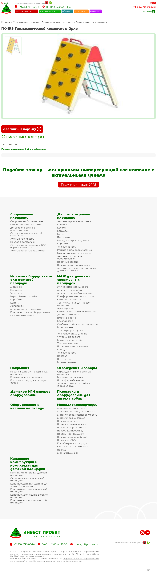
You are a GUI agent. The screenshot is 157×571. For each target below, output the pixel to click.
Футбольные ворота (68, 337)
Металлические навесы (71, 408)
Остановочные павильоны (72, 446)
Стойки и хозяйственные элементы (77, 324)
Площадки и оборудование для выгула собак (74, 395)
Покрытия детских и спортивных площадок (28, 372)
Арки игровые (65, 308)
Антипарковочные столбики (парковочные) (73, 384)
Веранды (62, 243)
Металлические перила (71, 418)
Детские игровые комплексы (74, 221)
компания (80, 11)
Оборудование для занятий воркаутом (26, 234)
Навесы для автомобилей (72, 437)
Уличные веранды (67, 343)
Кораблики (16, 299)
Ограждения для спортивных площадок (74, 372)
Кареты (14, 302)
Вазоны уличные (66, 362)
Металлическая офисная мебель (77, 415)
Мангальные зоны (67, 453)
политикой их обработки (69, 561)
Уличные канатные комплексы (28, 250)
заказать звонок (47, 11)
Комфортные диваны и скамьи (75, 296)
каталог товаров (23, 11)
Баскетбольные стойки (70, 340)
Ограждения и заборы (77, 368)
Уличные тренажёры (22, 238)
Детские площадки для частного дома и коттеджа (76, 269)
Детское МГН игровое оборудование (30, 393)
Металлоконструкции (77, 404)
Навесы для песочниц (70, 430)
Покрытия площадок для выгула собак (28, 381)
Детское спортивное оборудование (22, 228)
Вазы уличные (65, 327)
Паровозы (16, 290)
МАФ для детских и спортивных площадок (75, 279)
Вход (139, 7)
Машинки (16, 287)
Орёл (6, 3)
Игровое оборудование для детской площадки (31, 279)
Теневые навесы (66, 247)
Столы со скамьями (69, 299)
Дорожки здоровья (68, 314)
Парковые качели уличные (72, 346)
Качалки (62, 224)
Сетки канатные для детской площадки (27, 479)
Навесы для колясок (69, 421)
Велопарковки (65, 321)
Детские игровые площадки (73, 215)
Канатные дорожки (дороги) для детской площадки (29, 484)
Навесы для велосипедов (72, 424)
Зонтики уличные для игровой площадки (74, 303)
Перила (61, 449)
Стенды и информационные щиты (77, 311)
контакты (94, 11)
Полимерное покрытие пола (27, 377)
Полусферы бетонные (70, 380)
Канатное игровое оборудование (30, 312)
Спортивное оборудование (26, 221)
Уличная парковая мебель (72, 287)
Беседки (62, 349)
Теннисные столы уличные (72, 333)
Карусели (63, 231)
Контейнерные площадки (72, 443)
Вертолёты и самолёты (23, 296)
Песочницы (63, 237)
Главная (5, 22)
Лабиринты (16, 306)
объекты (66, 11)
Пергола (62, 356)
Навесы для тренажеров (71, 427)
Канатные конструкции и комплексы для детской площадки (27, 464)
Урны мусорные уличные (72, 330)
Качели (61, 227)
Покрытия (19, 368)
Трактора (16, 293)
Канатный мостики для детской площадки (28, 490)
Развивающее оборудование (74, 250)
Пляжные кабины (67, 318)
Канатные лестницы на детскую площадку (29, 495)
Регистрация (149, 7)
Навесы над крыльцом (70, 434)
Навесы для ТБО (66, 440)
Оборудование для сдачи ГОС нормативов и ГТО (28, 246)
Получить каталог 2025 (78, 185)
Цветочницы (64, 359)
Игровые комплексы (22, 315)
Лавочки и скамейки (69, 290)
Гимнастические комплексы (57, 22)
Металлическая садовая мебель (76, 411)
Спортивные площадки (26, 22)
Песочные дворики (68, 262)
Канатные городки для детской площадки (28, 501)
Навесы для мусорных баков (74, 265)
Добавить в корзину (22, 129)
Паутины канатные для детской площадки (28, 473)
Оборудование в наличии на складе (27, 406)
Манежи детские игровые (25, 309)
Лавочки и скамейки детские (74, 293)
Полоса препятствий (22, 242)
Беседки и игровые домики (73, 240)
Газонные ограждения (70, 377)
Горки (60, 234)
